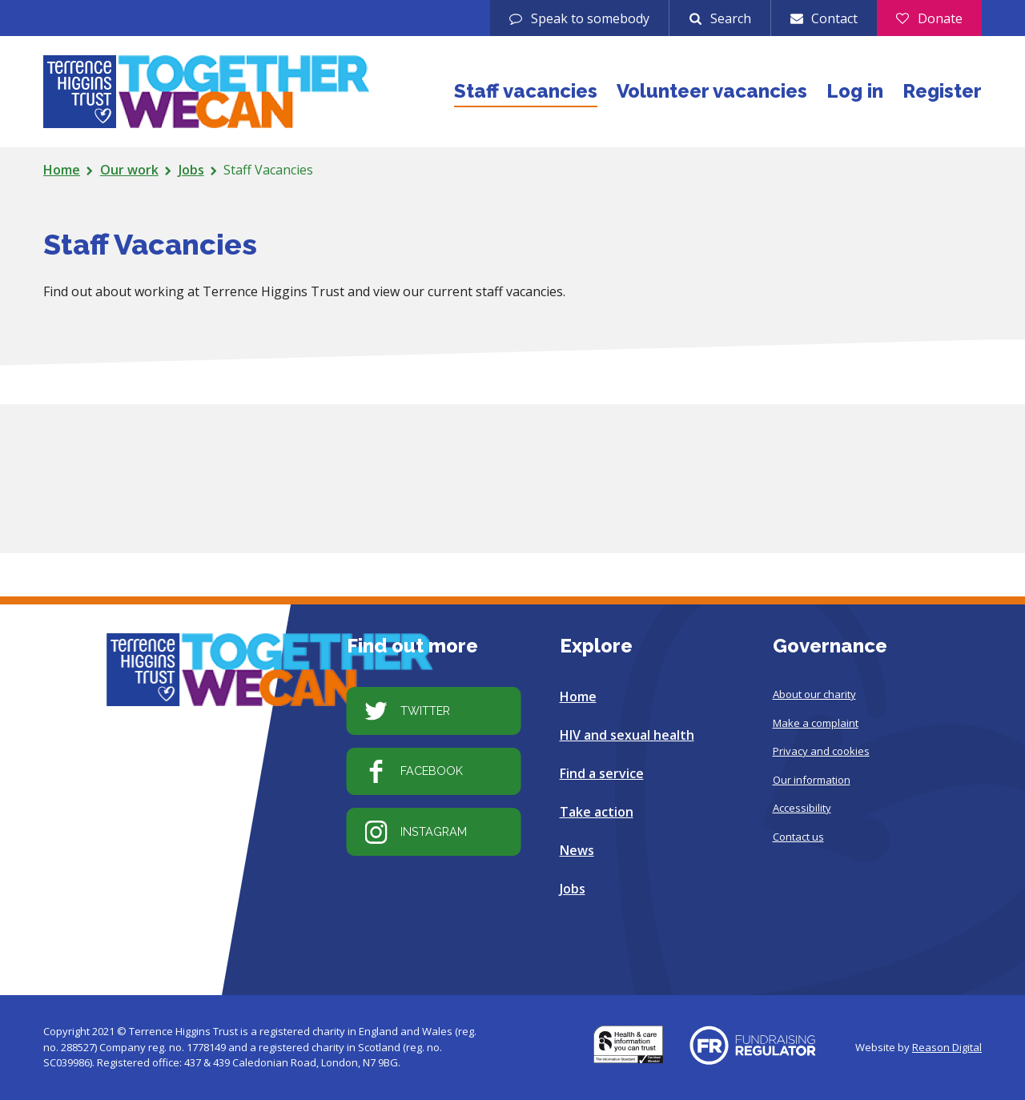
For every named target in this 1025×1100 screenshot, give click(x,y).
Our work (129, 170)
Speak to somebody (590, 18)
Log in (854, 90)
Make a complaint (815, 722)
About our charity (814, 694)
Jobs (191, 170)
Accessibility (802, 808)
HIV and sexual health (627, 735)
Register (942, 90)
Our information (811, 779)
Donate (940, 18)
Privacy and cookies (821, 751)
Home (61, 170)
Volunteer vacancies (712, 90)
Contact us (798, 836)
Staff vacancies (525, 90)
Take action (596, 812)
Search (730, 18)
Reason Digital (947, 1047)
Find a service (602, 773)
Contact (834, 18)
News (577, 850)
